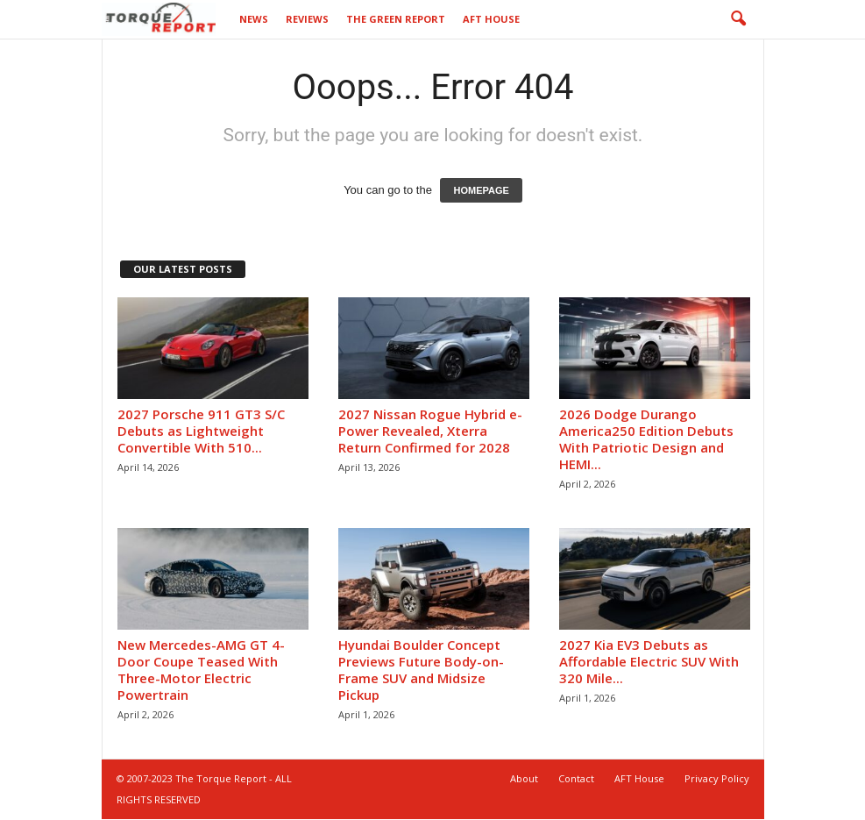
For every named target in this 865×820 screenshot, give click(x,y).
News (253, 18)
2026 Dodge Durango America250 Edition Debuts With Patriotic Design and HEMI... (646, 439)
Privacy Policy (716, 778)
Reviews (307, 18)
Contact (576, 778)
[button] (738, 19)
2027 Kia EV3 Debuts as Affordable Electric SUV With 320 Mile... (649, 661)
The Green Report (395, 18)
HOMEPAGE (480, 190)
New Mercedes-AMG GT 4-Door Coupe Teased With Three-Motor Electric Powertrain (201, 669)
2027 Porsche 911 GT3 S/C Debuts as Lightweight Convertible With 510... (201, 430)
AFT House (491, 18)
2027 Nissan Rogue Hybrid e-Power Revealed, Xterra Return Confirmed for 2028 (430, 430)
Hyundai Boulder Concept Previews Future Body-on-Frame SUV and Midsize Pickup (421, 669)
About (524, 778)
